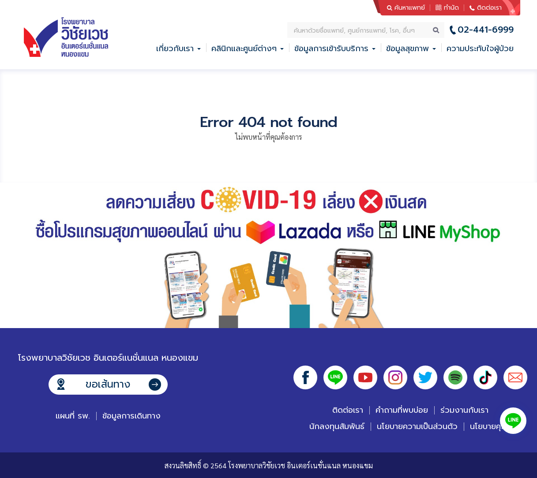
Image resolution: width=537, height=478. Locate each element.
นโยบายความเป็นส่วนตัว (417, 426)
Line (335, 377)
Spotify (455, 377)
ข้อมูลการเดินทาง (131, 416)
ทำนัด (451, 7)
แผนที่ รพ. (73, 416)
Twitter (425, 377)
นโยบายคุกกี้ (490, 426)
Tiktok (485, 377)
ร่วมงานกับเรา (464, 410)
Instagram (395, 377)
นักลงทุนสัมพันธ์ (336, 426)
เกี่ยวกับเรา (175, 48)
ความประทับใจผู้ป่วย (480, 48)
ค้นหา (436, 30)
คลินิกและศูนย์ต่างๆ (244, 48)
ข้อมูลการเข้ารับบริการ (331, 48)
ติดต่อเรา (489, 7)
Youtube (365, 377)
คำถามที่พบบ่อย (402, 410)
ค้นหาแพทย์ (409, 7)
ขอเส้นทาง (108, 384)
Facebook (305, 377)
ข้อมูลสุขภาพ (407, 48)
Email (515, 377)
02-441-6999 (486, 30)
